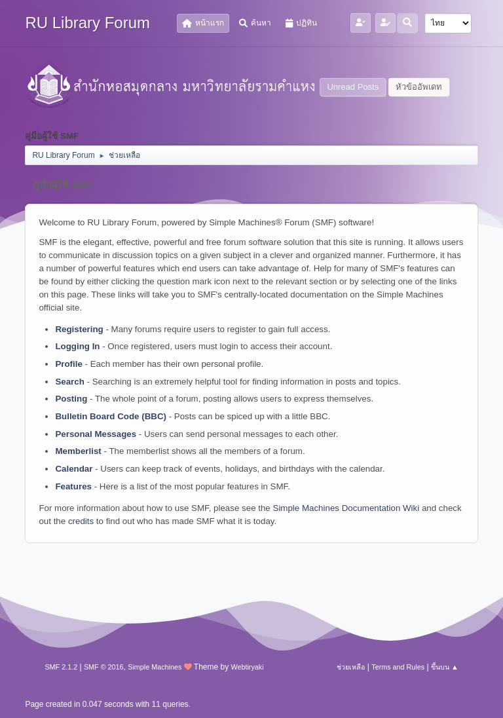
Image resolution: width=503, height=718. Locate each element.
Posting (71, 399)
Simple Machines (154, 667)
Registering (79, 329)
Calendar (73, 469)
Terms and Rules (397, 667)
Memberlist (78, 451)
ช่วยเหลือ (351, 667)
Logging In (77, 346)
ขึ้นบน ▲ (444, 667)
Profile (68, 364)
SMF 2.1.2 (61, 667)
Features (73, 486)
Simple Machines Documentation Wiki (346, 508)
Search (69, 382)
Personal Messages (95, 434)
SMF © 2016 (104, 667)
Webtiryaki (247, 667)
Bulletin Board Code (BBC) (110, 416)
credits (81, 521)
